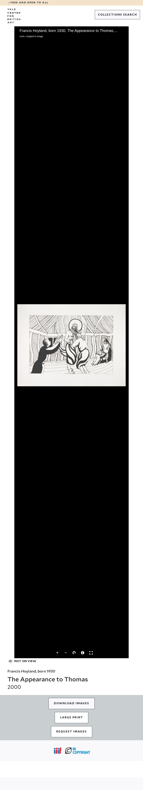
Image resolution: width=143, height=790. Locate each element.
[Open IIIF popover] (57, 750)
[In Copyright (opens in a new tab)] (77, 750)
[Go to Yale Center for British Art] (13, 16)
